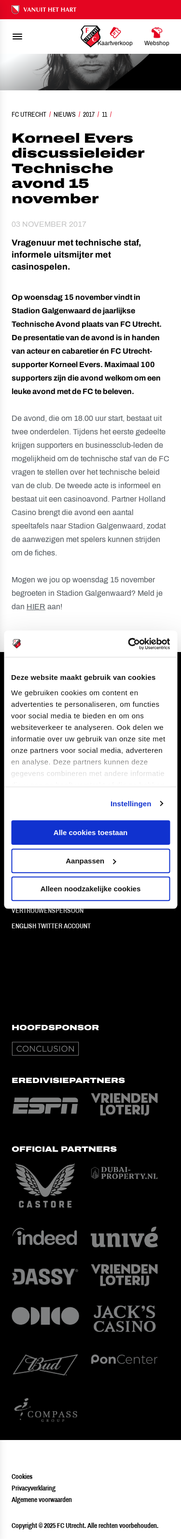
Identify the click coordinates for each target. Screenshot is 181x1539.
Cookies (22, 1476)
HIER (36, 607)
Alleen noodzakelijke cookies (91, 889)
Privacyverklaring (34, 1488)
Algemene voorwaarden (42, 1499)
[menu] (17, 36)
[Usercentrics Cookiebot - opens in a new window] (129, 644)
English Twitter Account (51, 926)
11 (104, 114)
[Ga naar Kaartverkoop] (115, 36)
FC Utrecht (29, 114)
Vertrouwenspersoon (48, 910)
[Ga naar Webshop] (156, 36)
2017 (89, 114)
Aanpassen (91, 861)
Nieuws (65, 114)
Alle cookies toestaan (90, 832)
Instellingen (131, 804)
